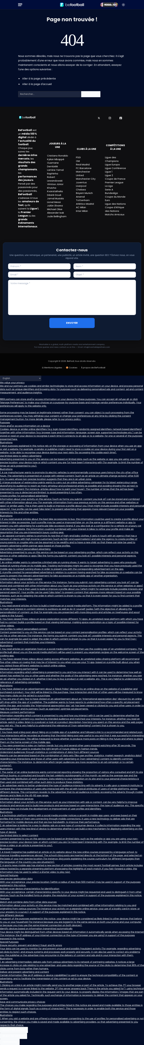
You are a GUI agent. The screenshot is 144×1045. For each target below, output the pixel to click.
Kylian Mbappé (55, 159)
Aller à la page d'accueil (37, 84)
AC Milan (81, 207)
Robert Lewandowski (54, 178)
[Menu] (20, 4)
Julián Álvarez (55, 205)
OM (78, 161)
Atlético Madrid (85, 203)
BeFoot (70, 361)
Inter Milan (82, 211)
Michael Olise (54, 209)
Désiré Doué (54, 195)
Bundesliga (111, 193)
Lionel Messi (54, 202)
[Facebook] (120, 118)
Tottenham (83, 200)
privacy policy (73, 419)
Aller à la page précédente (39, 78)
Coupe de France (115, 178)
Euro (107, 200)
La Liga (109, 186)
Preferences (10, 1042)
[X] (99, 118)
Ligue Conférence (115, 168)
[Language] (20, 378)
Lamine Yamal (55, 170)
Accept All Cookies (14, 1030)
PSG (78, 157)
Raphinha (52, 173)
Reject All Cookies (13, 1036)
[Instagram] (109, 118)
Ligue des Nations (115, 203)
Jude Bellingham (56, 216)
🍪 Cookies (71, 367)
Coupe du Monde (115, 196)
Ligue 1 (108, 171)
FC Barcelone (84, 168)
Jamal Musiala (55, 198)
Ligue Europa (112, 164)
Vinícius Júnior (55, 184)
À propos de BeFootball (93, 367)
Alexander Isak (55, 212)
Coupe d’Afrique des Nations (114, 209)
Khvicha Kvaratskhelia (55, 189)
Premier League (114, 182)
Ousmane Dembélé (53, 164)
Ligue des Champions (112, 159)
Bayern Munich (84, 193)
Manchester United (83, 173)
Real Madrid (83, 164)
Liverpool (81, 186)
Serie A (109, 189)
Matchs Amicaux (114, 214)
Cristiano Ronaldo (57, 155)
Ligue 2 (109, 175)
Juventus (81, 182)
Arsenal (80, 196)
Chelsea (81, 189)
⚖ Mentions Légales (52, 367)
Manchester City (85, 178)
